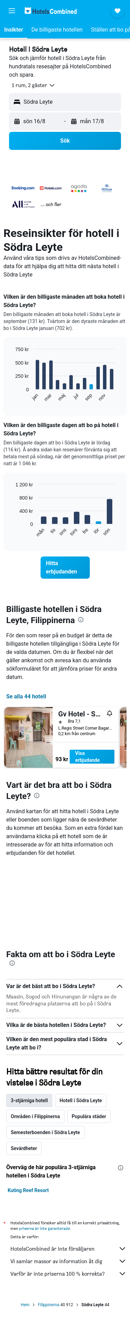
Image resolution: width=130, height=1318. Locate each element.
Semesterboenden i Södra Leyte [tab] (45, 1132)
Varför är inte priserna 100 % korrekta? (68, 1273)
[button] (11, 10)
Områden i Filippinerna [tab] (35, 1116)
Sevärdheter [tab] (24, 1148)
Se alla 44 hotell (26, 696)
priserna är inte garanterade (44, 1228)
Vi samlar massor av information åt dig (68, 1261)
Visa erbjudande (87, 756)
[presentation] (81, 620)
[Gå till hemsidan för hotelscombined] (51, 10)
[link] (65, 567)
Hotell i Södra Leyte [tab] (81, 1100)
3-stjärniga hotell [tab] (29, 1100)
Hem (25, 1304)
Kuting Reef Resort (28, 1190)
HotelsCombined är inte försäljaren (68, 1248)
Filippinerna (48, 1304)
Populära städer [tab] (89, 1116)
